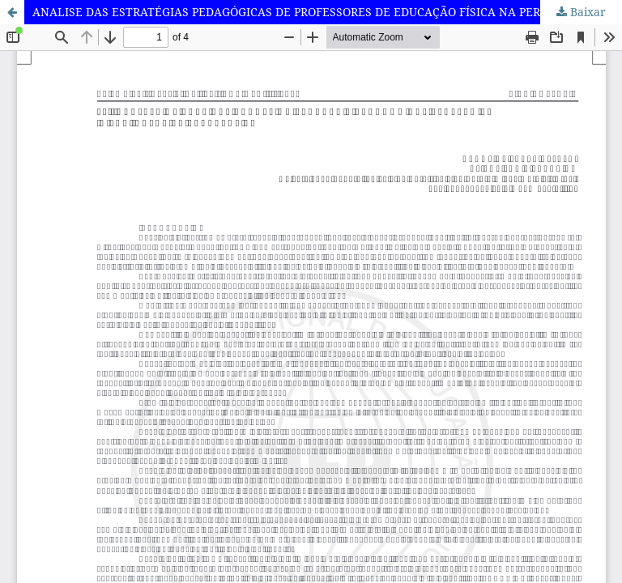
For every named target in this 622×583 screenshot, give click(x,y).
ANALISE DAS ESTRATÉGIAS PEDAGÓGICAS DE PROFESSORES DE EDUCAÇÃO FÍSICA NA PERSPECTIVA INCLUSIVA (327, 11)
